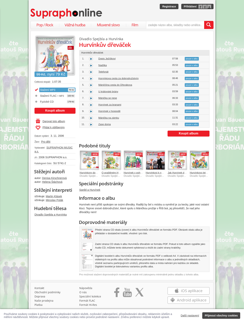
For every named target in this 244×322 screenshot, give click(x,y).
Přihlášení (190, 6)
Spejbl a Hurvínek (89, 189)
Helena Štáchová (52, 181)
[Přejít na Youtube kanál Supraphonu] (127, 293)
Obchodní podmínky (47, 292)
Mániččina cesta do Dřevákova (115, 84)
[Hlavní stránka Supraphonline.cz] (66, 13)
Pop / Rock (44, 24)
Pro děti (45, 141)
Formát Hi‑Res (88, 305)
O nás (83, 292)
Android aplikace (188, 300)
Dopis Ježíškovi (107, 58)
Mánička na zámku (108, 117)
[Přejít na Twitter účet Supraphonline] (139, 293)
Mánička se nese (107, 98)
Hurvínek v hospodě (109, 111)
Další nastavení (190, 315)
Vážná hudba (75, 24)
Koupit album (55, 110)
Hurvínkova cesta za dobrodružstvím (118, 78)
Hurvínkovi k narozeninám (160, 172)
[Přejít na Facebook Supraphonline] (117, 293)
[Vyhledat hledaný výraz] (209, 25)
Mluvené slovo (108, 24)
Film (135, 24)
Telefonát (103, 71)
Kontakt (39, 288)
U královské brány (108, 91)
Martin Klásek (54, 196)
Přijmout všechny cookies (221, 315)
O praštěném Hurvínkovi (115, 172)
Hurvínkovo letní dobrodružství (206, 172)
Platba (39, 305)
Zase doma (104, 124)
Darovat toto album (50, 121)
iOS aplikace (188, 290)
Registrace (169, 6)
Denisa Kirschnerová (54, 178)
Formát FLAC (87, 300)
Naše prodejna (44, 300)
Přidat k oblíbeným (50, 127)
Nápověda (85, 288)
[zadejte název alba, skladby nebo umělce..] (175, 25)
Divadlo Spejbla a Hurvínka (51, 214)
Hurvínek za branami (109, 104)
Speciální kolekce (90, 296)
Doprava (40, 296)
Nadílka (102, 65)
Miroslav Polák (54, 200)
